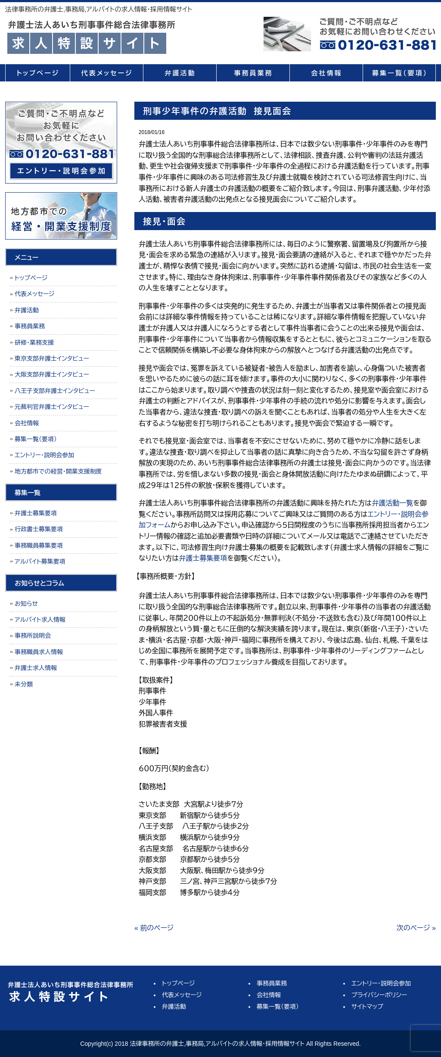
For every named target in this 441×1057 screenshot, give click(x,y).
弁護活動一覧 (392, 503)
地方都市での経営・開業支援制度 (58, 471)
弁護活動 (179, 72)
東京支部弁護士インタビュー (52, 358)
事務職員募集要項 (39, 545)
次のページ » (416, 928)
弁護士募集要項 (203, 558)
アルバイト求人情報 (40, 619)
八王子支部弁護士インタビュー (55, 390)
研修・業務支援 (34, 342)
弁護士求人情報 (36, 667)
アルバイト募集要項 (40, 561)
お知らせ (26, 603)
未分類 (24, 684)
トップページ (37, 72)
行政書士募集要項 (39, 529)
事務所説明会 (33, 635)
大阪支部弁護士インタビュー (52, 374)
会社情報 (326, 72)
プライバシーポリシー (379, 995)
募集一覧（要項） (399, 72)
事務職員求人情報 (39, 652)
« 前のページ (154, 928)
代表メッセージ (106, 72)
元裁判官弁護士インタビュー (52, 406)
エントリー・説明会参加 (44, 455)
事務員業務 (252, 72)
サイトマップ (367, 1006)
